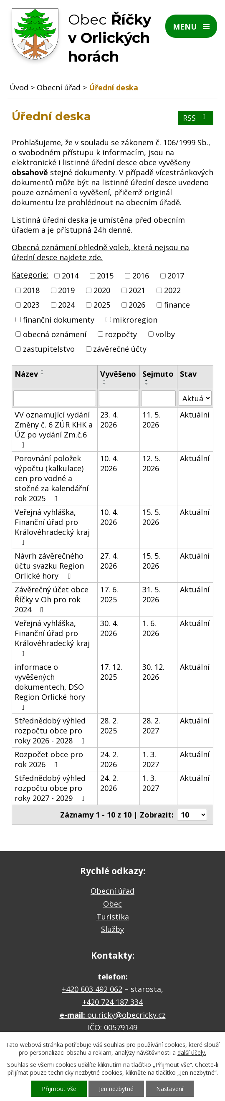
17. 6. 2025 (109, 594)
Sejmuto (158, 374)
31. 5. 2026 (151, 594)
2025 (102, 305)
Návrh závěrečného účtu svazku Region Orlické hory (49, 566)
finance (177, 305)
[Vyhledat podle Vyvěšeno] (118, 398)
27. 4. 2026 (109, 561)
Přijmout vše (59, 1089)
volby (165, 334)
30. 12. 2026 (153, 672)
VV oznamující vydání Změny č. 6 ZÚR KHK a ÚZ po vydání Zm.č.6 (54, 429)
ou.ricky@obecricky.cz (126, 1015)
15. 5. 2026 (151, 517)
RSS (196, 118)
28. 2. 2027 (151, 726)
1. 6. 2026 (150, 628)
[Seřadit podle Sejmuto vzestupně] (147, 380)
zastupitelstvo (49, 349)
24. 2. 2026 (109, 759)
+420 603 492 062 (92, 989)
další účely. (191, 1052)
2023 (31, 305)
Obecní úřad (59, 87)
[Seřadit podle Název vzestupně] (42, 370)
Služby (112, 929)
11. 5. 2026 (151, 420)
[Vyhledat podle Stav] (195, 398)
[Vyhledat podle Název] (54, 398)
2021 (137, 290)
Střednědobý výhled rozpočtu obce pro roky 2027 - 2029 (51, 788)
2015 (105, 276)
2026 (137, 305)
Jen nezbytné (116, 1089)
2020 (102, 290)
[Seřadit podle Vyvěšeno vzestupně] (104, 380)
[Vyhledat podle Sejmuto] (158, 398)
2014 (70, 276)
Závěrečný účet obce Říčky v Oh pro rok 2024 (51, 599)
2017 (175, 276)
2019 (66, 290)
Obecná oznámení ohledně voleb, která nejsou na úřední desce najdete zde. (100, 252)
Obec (112, 904)
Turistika (112, 917)
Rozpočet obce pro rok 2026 (49, 759)
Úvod (19, 87)
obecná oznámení (54, 334)
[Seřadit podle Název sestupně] (42, 373)
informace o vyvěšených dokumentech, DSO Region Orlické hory (50, 686)
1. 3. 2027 (150, 759)
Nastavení (169, 1089)
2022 (172, 290)
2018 (31, 290)
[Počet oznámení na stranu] (192, 814)
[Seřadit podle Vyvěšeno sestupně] (104, 383)
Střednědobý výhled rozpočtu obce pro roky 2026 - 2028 (51, 731)
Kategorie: (30, 275)
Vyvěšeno (118, 374)
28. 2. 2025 (109, 726)
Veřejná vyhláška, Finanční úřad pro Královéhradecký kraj (52, 526)
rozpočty (121, 334)
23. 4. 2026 (109, 420)
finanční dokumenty (58, 320)
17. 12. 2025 (111, 672)
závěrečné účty (120, 349)
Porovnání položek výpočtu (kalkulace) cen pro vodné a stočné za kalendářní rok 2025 (51, 478)
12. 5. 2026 (151, 463)
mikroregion (135, 320)
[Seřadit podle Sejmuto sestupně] (147, 383)
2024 (66, 305)
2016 (140, 276)
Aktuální (195, 415)
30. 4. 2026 (109, 628)
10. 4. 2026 (109, 463)
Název (26, 374)
